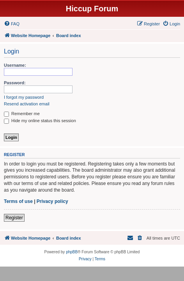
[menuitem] (11, 23)
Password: (15, 82)
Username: (15, 65)
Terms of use (18, 201)
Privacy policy (52, 201)
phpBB (72, 252)
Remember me (22, 113)
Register (14, 218)
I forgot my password (24, 97)
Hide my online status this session (40, 120)
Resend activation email (27, 103)
